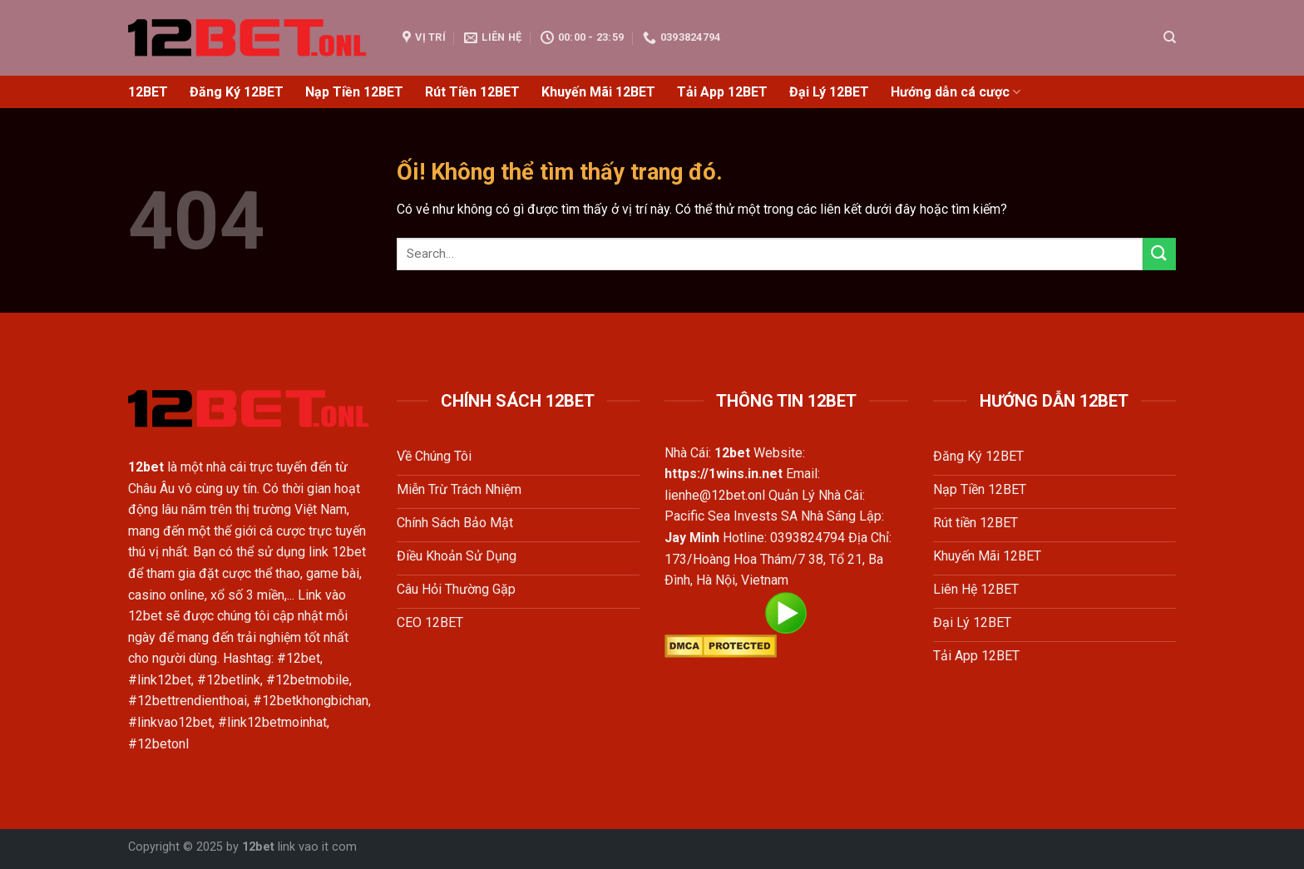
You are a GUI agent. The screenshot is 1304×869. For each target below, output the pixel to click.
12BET (148, 92)
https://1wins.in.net (723, 473)
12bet (258, 847)
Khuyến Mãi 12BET (598, 92)
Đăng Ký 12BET (237, 92)
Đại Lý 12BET (829, 92)
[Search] (1169, 37)
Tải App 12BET (722, 92)
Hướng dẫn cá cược (955, 92)
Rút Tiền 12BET (472, 92)
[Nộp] (1159, 254)
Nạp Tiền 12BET (354, 92)
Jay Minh (691, 538)
